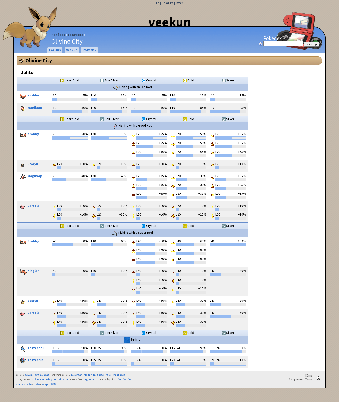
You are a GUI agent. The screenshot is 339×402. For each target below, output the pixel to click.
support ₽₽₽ (49, 384)
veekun (169, 22)
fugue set (89, 379)
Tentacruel (31, 360)
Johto (27, 72)
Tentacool (31, 348)
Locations (75, 34)
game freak (104, 375)
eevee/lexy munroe (36, 375)
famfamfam (124, 379)
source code (24, 384)
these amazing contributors (51, 379)
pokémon (76, 375)
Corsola (29, 206)
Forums (55, 50)
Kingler (28, 271)
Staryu (28, 164)
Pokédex (58, 34)
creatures (118, 375)
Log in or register (169, 3)
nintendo (90, 375)
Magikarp (30, 108)
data (37, 384)
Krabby (28, 95)
